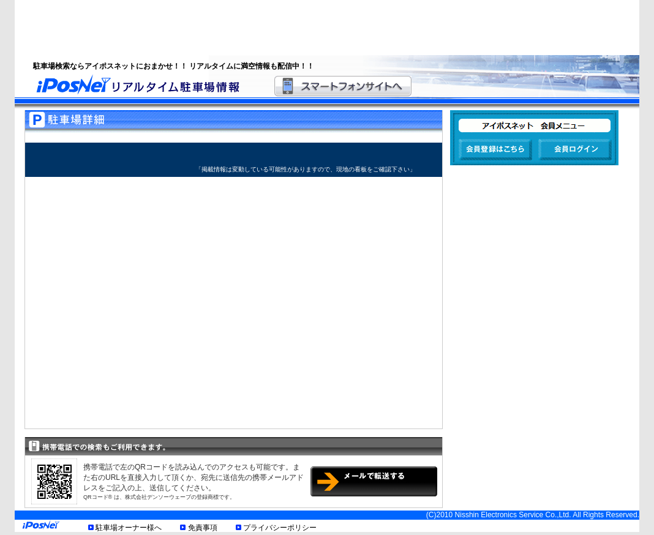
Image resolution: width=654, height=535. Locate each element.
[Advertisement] (312, 27)
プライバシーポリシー (280, 527)
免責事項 (202, 527)
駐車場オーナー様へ (129, 527)
